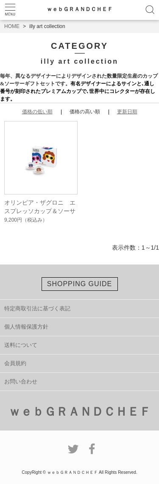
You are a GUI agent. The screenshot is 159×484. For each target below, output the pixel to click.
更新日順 (127, 112)
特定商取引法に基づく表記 (37, 308)
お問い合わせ (20, 381)
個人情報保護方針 (26, 327)
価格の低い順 (37, 112)
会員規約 (15, 363)
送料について (20, 345)
